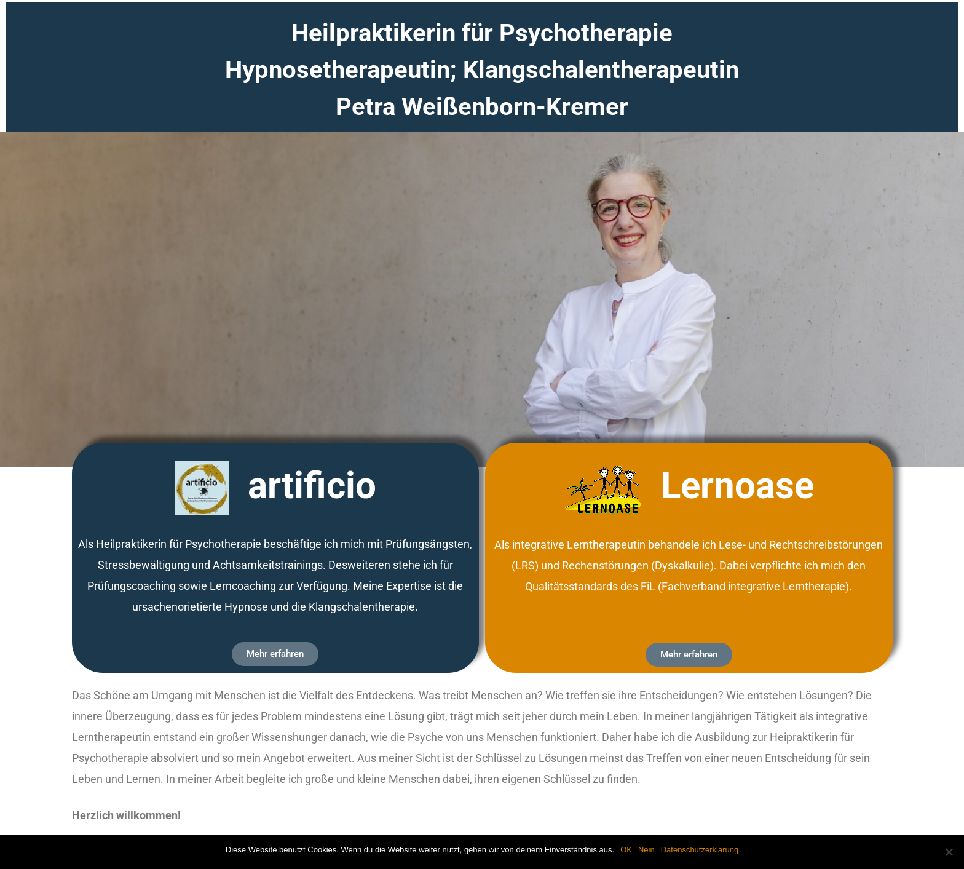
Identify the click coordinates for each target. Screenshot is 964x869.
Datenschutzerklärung (699, 849)
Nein (646, 849)
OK (626, 849)
